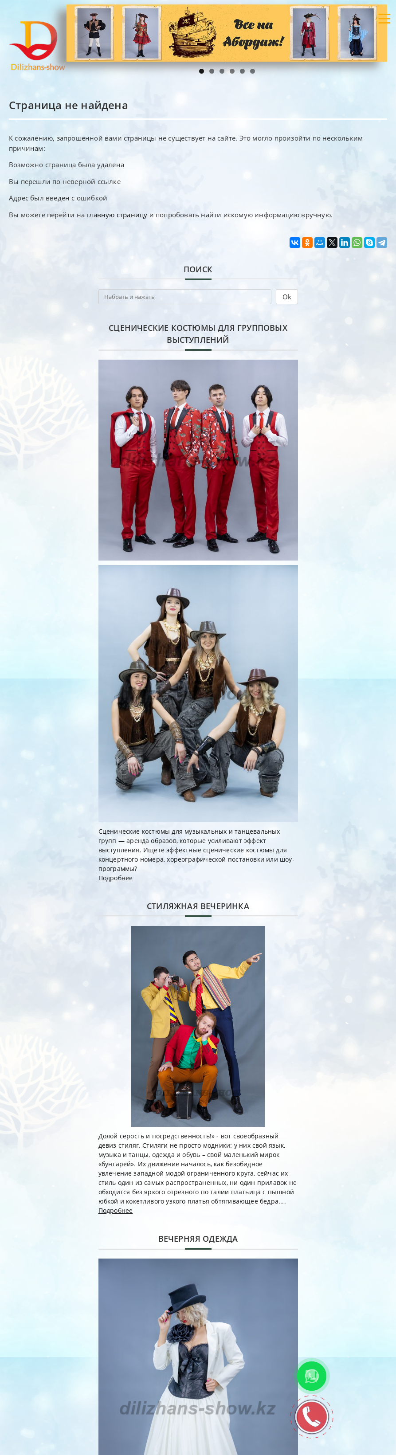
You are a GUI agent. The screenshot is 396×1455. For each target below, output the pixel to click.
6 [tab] (252, 71)
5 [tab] (242, 71)
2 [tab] (211, 71)
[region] (227, 33)
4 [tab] (232, 71)
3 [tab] (222, 71)
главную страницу (116, 214)
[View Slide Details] (227, 33)
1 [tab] (201, 71)
